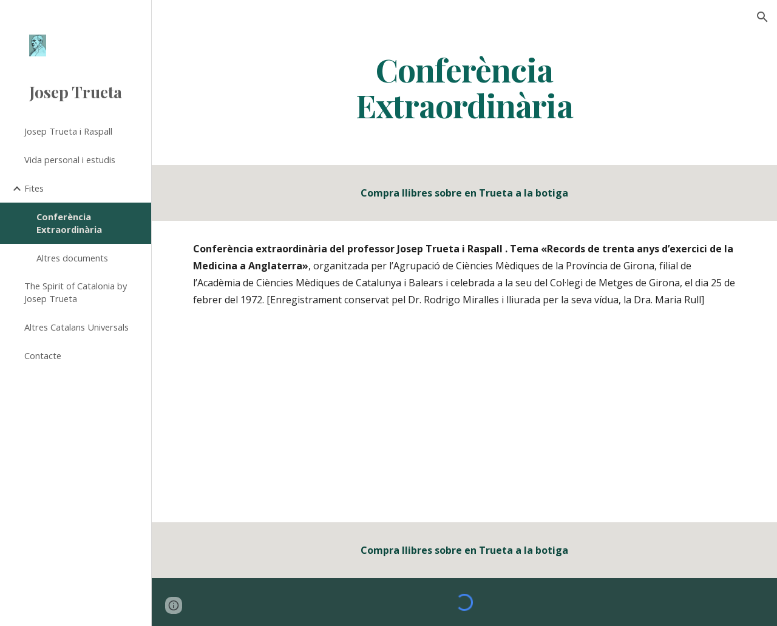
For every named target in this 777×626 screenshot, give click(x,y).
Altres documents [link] (72, 258)
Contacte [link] (42, 355)
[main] (464, 87)
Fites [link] (34, 188)
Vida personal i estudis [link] (69, 159)
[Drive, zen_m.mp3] (464, 424)
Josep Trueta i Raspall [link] (68, 131)
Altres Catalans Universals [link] (76, 327)
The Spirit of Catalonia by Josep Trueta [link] (75, 292)
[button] (762, 17)
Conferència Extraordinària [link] (69, 222)
